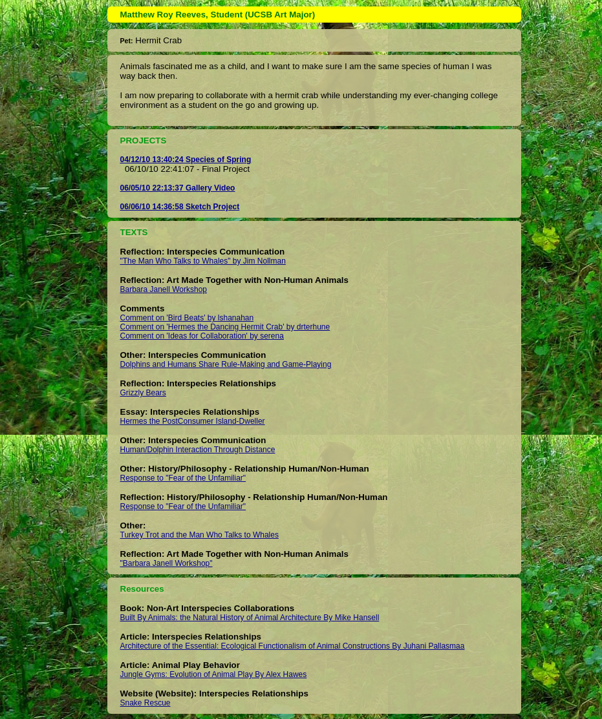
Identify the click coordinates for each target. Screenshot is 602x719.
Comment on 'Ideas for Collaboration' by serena (202, 335)
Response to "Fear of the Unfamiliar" (183, 478)
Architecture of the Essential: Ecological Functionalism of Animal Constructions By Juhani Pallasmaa (292, 646)
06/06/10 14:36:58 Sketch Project (180, 206)
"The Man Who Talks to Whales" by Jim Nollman (203, 261)
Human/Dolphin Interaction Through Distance (197, 449)
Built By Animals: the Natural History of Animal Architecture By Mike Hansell (250, 617)
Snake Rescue (145, 702)
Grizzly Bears (143, 392)
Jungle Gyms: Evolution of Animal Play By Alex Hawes (213, 674)
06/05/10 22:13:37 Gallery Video (177, 188)
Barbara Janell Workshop (164, 289)
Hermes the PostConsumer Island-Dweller (192, 421)
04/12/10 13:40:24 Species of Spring (186, 159)
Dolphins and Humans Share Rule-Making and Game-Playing (226, 364)
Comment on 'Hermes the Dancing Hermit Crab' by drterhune (225, 326)
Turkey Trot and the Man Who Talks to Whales (199, 534)
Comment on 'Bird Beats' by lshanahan (187, 317)
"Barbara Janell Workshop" (166, 563)
